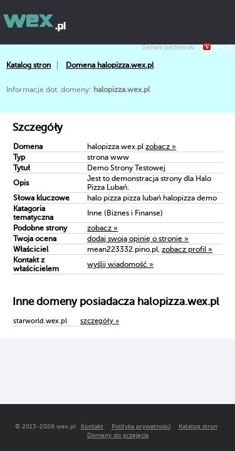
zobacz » (160, 146)
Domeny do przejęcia (118, 435)
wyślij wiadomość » (120, 264)
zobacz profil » (187, 249)
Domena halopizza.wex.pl (110, 65)
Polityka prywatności (141, 426)
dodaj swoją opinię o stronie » (138, 238)
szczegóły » (99, 321)
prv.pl (223, 47)
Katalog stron (28, 65)
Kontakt (92, 426)
